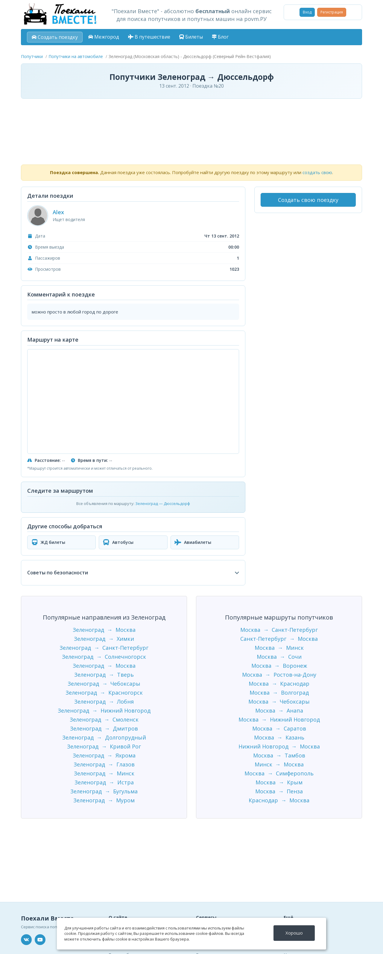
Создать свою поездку (308, 199)
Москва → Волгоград (279, 692)
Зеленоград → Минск (104, 773)
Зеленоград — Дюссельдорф (162, 503)
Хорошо (294, 933)
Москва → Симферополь (279, 773)
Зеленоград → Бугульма (104, 791)
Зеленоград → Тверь (104, 674)
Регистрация (331, 12)
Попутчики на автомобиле (75, 56)
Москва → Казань (279, 737)
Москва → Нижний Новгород (279, 719)
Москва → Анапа (279, 710)
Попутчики (32, 56)
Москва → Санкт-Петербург (279, 629)
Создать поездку (55, 37)
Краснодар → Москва (279, 800)
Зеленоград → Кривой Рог (104, 746)
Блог (220, 37)
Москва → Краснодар (279, 683)
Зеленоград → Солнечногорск (104, 656)
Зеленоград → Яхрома (104, 755)
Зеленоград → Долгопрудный (104, 737)
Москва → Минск (279, 647)
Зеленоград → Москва (104, 629)
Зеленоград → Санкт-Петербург (104, 647)
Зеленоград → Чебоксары (104, 683)
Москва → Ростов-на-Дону (279, 674)
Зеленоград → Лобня (104, 701)
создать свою (317, 172)
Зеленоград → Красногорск (104, 692)
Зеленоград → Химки (104, 638)
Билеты (191, 37)
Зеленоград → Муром (104, 800)
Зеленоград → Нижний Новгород (104, 710)
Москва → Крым (279, 782)
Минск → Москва (279, 764)
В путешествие (149, 37)
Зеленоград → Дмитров (104, 728)
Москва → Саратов (279, 728)
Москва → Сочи (279, 656)
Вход (307, 12)
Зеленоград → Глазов (104, 764)
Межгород (103, 37)
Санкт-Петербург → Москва (279, 638)
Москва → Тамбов (279, 755)
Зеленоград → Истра (104, 782)
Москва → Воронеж (279, 665)
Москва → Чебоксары (279, 701)
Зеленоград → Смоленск (104, 719)
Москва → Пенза (279, 791)
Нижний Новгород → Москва (279, 746)
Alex (58, 212)
